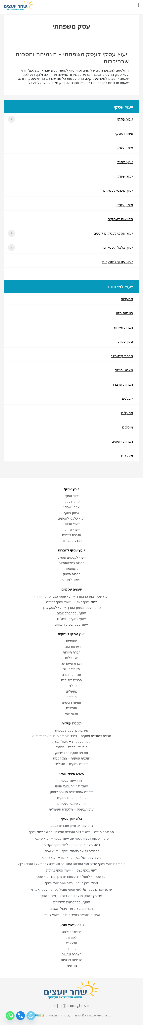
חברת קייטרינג (122, 357)
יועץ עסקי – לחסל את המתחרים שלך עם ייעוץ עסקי (71, 877)
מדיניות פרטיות (71, 960)
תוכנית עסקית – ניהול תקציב (72, 741)
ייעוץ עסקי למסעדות (117, 262)
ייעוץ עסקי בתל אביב (71, 613)
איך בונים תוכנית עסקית (71, 730)
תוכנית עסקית (71, 723)
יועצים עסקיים (71, 590)
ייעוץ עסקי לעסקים (71, 634)
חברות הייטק (71, 574)
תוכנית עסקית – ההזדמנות (71, 758)
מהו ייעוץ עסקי (71, 780)
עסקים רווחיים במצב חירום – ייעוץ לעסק (71, 915)
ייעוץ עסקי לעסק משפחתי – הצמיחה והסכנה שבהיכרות (72, 57)
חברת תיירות (123, 328)
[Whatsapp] (10, 1015)
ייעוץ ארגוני (72, 524)
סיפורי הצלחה (71, 932)
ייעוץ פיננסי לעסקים (118, 190)
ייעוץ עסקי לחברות (71, 550)
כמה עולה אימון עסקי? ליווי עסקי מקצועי (71, 845)
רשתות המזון (72, 647)
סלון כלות (125, 342)
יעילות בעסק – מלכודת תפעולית (71, 809)
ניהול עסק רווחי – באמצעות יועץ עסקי (71, 883)
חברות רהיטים (122, 443)
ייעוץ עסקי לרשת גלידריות (71, 902)
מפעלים (127, 414)
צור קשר (71, 965)
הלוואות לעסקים (120, 219)
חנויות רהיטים (71, 702)
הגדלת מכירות (72, 541)
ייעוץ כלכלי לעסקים (118, 248)
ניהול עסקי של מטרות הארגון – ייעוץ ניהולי (71, 858)
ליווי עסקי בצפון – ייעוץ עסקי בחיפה (71, 602)
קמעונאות (71, 568)
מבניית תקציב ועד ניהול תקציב (71, 909)
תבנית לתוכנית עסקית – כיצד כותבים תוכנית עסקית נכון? (71, 736)
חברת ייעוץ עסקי (72, 925)
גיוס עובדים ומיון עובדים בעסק (71, 826)
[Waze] (30, 1015)
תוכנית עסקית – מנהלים (71, 764)
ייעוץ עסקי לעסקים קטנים (113, 233)
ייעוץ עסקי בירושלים (71, 619)
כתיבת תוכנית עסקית (71, 798)
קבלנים (127, 400)
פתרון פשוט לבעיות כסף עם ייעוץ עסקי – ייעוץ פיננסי (71, 838)
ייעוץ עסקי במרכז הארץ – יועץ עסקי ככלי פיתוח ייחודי (71, 596)
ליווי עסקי (71, 496)
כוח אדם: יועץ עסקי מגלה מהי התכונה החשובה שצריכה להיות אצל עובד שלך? (71, 864)
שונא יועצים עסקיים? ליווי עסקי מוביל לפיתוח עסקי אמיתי (71, 889)
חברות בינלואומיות (71, 563)
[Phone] (20, 1015)
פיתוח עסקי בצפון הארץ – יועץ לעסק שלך (71, 607)
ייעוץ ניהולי (125, 162)
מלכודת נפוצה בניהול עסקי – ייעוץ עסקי (72, 851)
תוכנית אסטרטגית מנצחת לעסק (71, 792)
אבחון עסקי (71, 507)
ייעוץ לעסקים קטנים (72, 557)
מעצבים (127, 457)
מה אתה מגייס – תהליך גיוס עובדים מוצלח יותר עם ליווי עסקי (71, 832)
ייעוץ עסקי (125, 119)
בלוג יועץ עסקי (71, 819)
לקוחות (72, 938)
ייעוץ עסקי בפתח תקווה (71, 624)
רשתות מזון (124, 314)
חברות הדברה (122, 385)
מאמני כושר (124, 371)
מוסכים (127, 428)
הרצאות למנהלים (71, 580)
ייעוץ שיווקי (125, 176)
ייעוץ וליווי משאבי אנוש (71, 786)
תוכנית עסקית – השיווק (71, 753)
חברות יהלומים (71, 680)
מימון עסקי (125, 205)
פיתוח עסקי (124, 133)
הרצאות (71, 943)
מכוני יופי (71, 714)
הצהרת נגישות (71, 954)
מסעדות (127, 299)
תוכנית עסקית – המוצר (72, 747)
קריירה (71, 949)
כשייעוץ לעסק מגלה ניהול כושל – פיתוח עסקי (72, 896)
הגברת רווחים (71, 535)
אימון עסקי (125, 147)
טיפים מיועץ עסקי (71, 774)
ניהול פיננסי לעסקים (71, 804)
